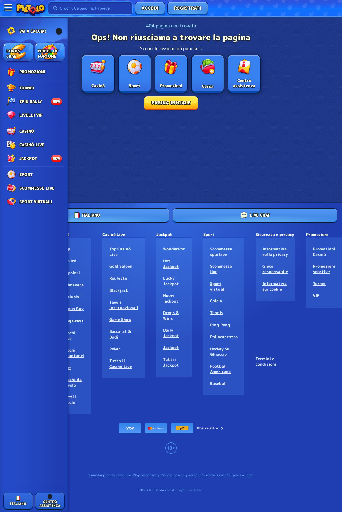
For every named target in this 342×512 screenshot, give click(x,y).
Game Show (120, 319)
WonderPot (174, 249)
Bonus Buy (73, 308)
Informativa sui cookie (274, 286)
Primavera (73, 285)
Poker (114, 349)
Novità (69, 261)
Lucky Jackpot (171, 280)
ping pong (220, 324)
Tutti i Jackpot (171, 362)
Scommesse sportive (221, 251)
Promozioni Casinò (324, 251)
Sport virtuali (218, 286)
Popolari (71, 272)
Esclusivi (72, 296)
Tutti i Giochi (69, 399)
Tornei (319, 283)
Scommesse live (221, 269)
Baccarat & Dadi (120, 334)
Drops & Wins (171, 315)
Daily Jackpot (171, 333)
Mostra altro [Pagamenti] (210, 428)
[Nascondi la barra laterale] (8, 7)
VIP (316, 295)
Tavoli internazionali (123, 304)
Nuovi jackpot (170, 298)
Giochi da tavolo (72, 382)
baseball (218, 383)
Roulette (118, 278)
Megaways (73, 321)
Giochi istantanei (73, 352)
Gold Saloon (120, 266)
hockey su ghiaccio (220, 351)
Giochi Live (69, 335)
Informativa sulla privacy (275, 251)
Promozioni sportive (324, 269)
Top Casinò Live (120, 251)
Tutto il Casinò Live (120, 363)
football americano (220, 368)
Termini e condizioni (266, 361)
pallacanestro (224, 336)
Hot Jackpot (171, 263)
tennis (216, 312)
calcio (216, 300)
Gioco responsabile (275, 269)
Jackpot (171, 347)
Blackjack (118, 290)
